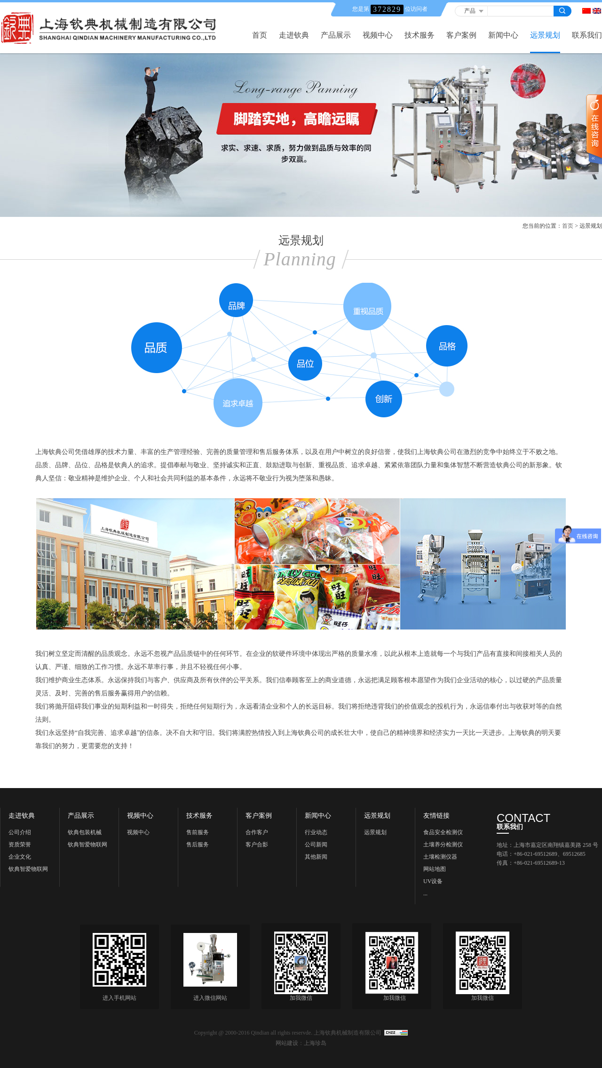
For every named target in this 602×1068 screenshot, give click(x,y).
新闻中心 (503, 35)
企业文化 (19, 856)
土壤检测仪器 (440, 856)
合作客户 (257, 832)
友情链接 (436, 816)
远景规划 (545, 35)
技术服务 (419, 35)
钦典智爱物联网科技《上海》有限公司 (87, 846)
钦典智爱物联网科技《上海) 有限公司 (29, 870)
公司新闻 (316, 844)
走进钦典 (294, 35)
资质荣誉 (19, 844)
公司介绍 (19, 832)
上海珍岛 (315, 1043)
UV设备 (433, 881)
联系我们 (587, 35)
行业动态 (316, 832)
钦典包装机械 (85, 832)
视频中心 (378, 35)
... (425, 893)
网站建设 (287, 1043)
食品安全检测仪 (443, 832)
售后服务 (197, 844)
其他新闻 (316, 856)
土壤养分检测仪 (443, 844)
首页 (259, 35)
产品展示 (336, 35)
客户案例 (461, 35)
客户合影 (257, 844)
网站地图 (434, 869)
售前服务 (197, 832)
